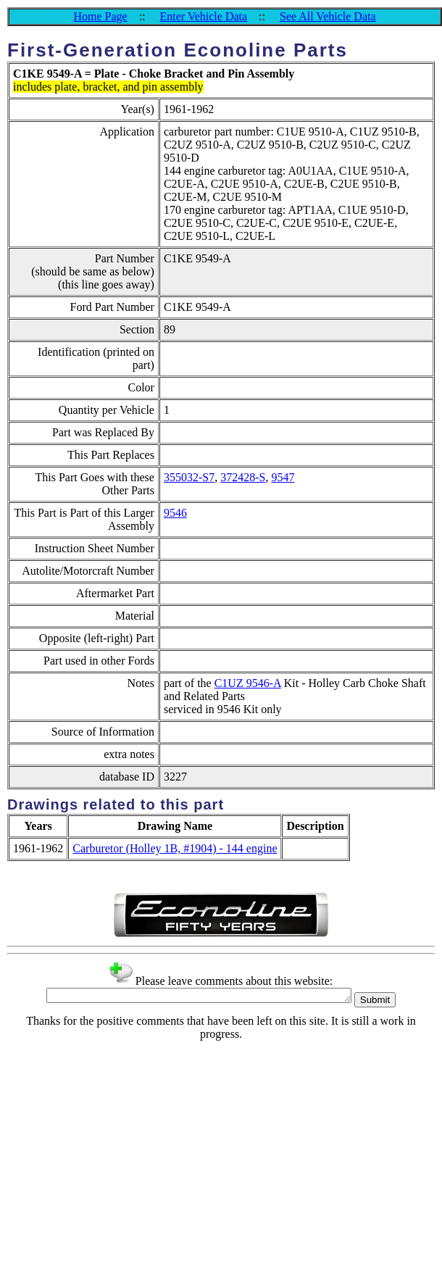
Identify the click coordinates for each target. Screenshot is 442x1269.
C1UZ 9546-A (247, 683)
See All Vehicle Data (328, 16)
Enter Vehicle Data (204, 16)
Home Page (100, 16)
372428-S (242, 477)
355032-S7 (189, 477)
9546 (175, 513)
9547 (282, 477)
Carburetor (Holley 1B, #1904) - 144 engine (174, 848)
